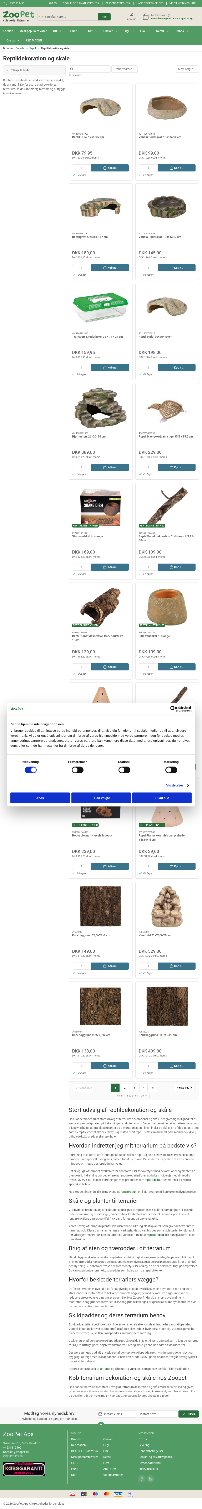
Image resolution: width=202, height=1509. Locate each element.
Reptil (33, 48)
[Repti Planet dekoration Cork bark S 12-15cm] (100, 607)
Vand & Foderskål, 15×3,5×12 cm (160, 137)
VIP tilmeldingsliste (183, 3)
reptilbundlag (155, 1234)
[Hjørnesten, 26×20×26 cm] (100, 407)
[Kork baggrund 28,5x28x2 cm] (100, 906)
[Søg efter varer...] (91, 69)
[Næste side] (185, 1088)
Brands (76, 1439)
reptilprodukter (130, 1191)
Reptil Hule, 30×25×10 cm (155, 336)
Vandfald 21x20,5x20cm (155, 935)
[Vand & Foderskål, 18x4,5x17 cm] (167, 208)
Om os (53, 3)
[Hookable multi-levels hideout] (100, 806)
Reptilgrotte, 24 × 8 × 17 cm (90, 237)
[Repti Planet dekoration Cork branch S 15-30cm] (167, 507)
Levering (144, 1445)
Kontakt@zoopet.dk (16, 1452)
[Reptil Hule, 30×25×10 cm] (167, 307)
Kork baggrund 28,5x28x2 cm (91, 935)
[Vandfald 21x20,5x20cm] (167, 906)
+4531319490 (12, 1447)
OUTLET (76, 1463)
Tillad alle (162, 798)
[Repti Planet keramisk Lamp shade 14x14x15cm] (167, 806)
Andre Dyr (109, 1468)
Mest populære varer (84, 1457)
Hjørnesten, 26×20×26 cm (89, 436)
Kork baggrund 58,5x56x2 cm (158, 1035)
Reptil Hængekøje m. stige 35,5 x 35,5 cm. (166, 436)
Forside (20, 48)
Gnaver (108, 1439)
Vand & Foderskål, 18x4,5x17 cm (160, 237)
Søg (104, 16)
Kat (73, 1474)
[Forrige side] (83, 1088)
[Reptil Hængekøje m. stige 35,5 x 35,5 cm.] (167, 407)
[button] (76, 31)
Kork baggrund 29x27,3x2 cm (91, 1035)
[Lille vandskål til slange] (167, 607)
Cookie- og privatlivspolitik (81, 3)
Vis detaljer (174, 785)
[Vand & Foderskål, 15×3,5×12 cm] (167, 108)
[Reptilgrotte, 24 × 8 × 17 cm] (100, 208)
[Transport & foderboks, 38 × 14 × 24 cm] (100, 307)
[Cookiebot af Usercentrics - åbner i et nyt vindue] (173, 709)
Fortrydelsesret (148, 1468)
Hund (74, 1468)
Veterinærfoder (113, 1474)
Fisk (105, 1451)
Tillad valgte (101, 798)
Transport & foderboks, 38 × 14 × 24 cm (97, 336)
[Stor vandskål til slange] (100, 507)
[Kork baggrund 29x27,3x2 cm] (100, 1006)
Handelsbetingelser (149, 3)
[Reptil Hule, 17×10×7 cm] (100, 108)
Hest (106, 1463)
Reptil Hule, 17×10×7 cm (88, 137)
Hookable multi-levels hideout (92, 835)
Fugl (106, 1445)
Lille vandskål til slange (154, 636)
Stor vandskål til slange (87, 536)
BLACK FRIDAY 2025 (84, 1451)
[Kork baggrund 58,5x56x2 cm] (167, 1006)
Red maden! (79, 1445)
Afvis (40, 798)
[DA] (18, 16)
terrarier (105, 1368)
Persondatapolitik (117, 3)
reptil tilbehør (153, 1179)
